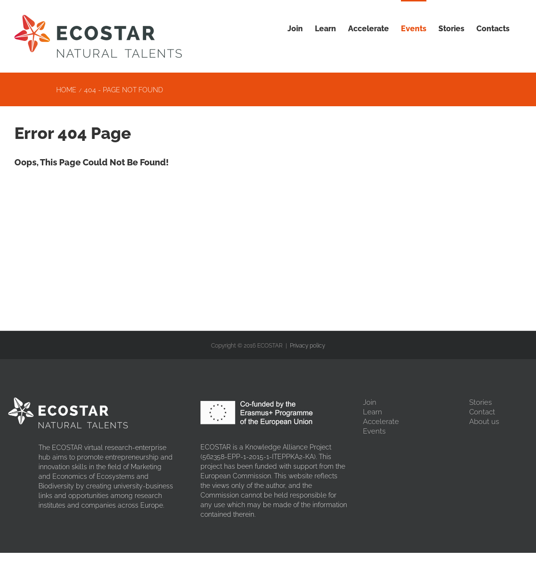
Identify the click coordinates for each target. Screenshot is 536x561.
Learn (372, 412)
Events (374, 431)
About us (484, 421)
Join (369, 402)
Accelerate (381, 421)
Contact (482, 412)
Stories (480, 402)
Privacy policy (307, 345)
